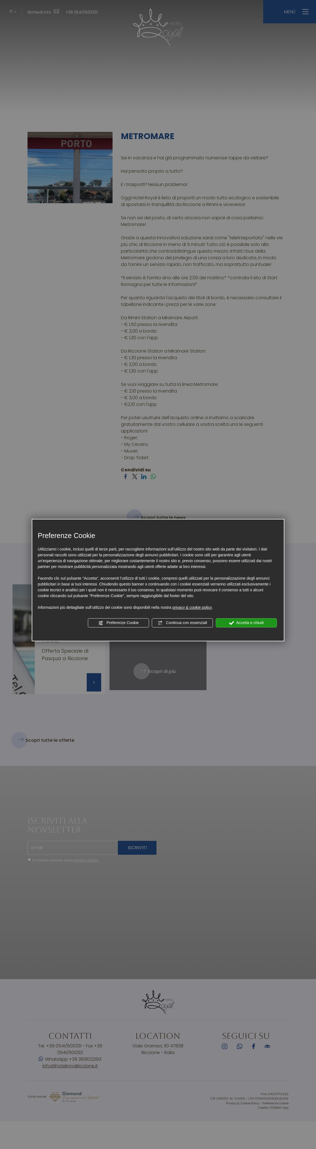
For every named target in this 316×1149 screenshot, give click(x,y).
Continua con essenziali (182, 622)
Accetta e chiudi (246, 622)
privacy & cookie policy (192, 607)
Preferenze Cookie (118, 622)
